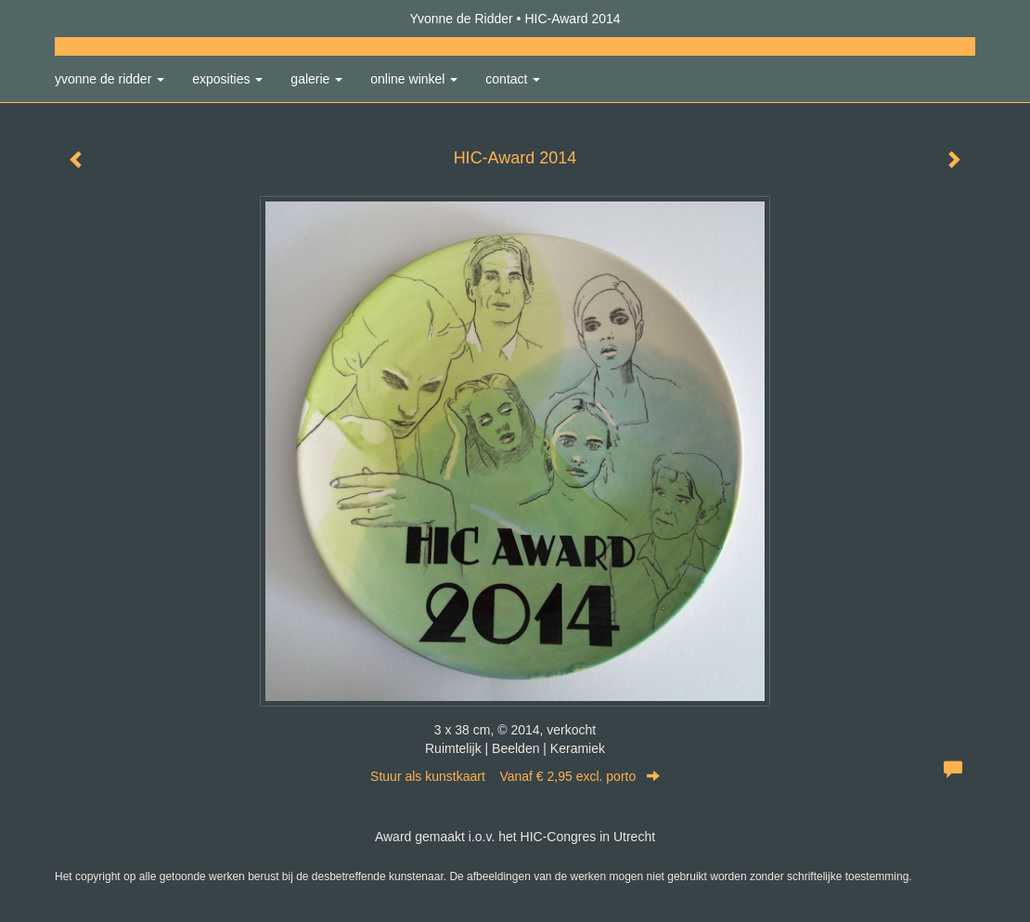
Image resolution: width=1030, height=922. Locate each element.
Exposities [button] (227, 78)
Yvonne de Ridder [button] (109, 78)
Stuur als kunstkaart (515, 776)
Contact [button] (512, 78)
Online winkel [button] (413, 78)
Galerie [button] (316, 78)
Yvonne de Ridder (460, 18)
